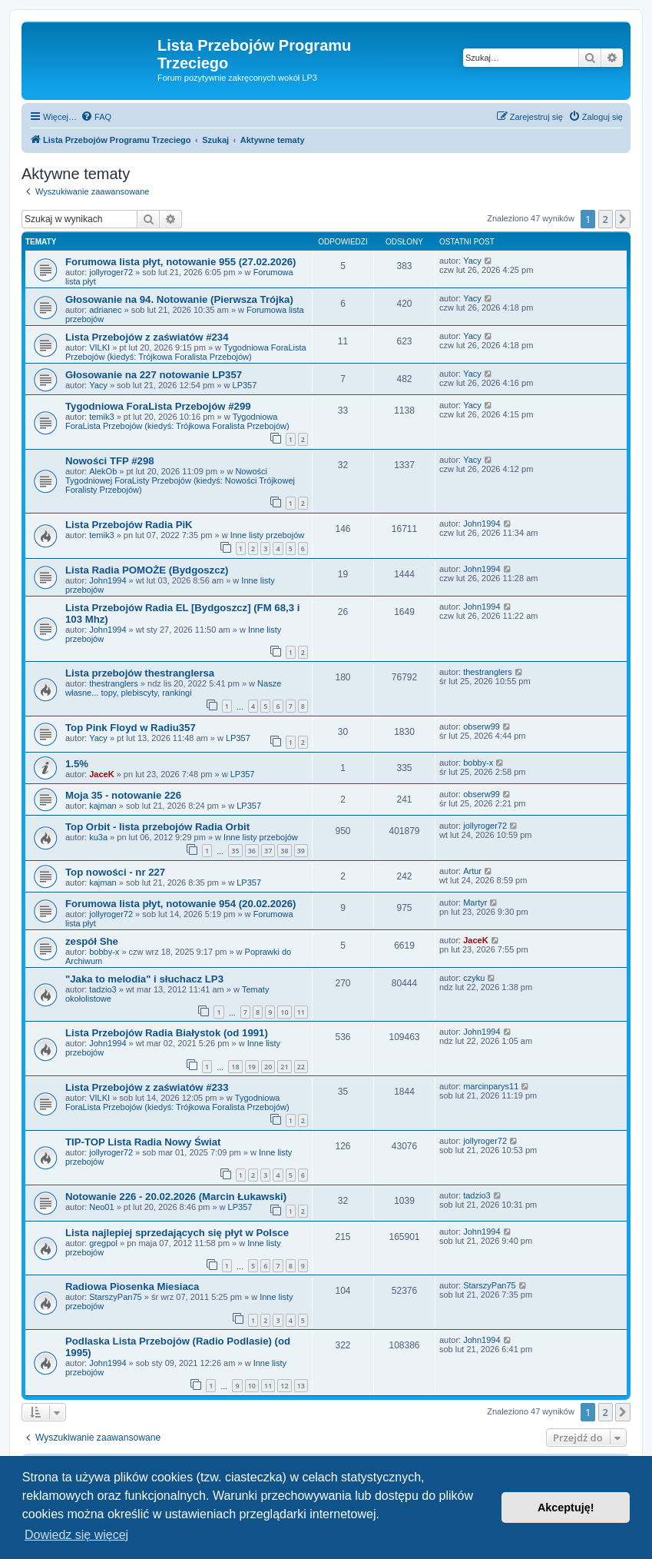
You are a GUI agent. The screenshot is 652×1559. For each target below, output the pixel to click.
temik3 (101, 416)
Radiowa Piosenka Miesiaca (132, 1286)
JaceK (101, 774)
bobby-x (478, 762)
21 (284, 1067)
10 (284, 1012)
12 (284, 1386)
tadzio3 (102, 989)
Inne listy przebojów (267, 535)
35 (235, 851)
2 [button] (605, 219)
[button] (622, 219)
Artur (472, 871)
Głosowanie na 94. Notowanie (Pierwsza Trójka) (179, 299)
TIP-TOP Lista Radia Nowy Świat (143, 1142)
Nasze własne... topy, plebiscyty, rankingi (173, 688)
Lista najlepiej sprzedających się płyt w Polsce (177, 1232)
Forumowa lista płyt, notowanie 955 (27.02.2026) (180, 262)
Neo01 (101, 1207)
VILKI (99, 347)
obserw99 (481, 726)
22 (301, 1067)
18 (235, 1067)
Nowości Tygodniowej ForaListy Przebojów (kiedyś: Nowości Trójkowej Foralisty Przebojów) (180, 480)
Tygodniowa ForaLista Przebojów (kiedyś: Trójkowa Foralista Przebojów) (185, 352)
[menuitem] (96, 117)
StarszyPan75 (115, 1296)
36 (252, 851)
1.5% (76, 764)
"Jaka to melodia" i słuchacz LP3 (144, 979)
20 (268, 1067)
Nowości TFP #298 (109, 461)
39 (301, 851)
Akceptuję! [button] (566, 1507)
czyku (474, 977)
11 (301, 1012)
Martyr (475, 902)
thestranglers (113, 683)
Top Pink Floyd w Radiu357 (130, 727)
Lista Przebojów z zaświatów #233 (147, 1087)
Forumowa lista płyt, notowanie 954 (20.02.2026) (180, 903)
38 (284, 851)
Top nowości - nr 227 (115, 872)
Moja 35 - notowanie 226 (123, 795)
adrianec (105, 309)
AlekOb (103, 471)
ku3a (98, 837)
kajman (102, 805)
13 (301, 1386)
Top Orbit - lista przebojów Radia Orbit (157, 827)
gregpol (103, 1243)
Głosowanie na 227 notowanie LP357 (153, 375)
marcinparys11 (490, 1086)
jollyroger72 (111, 272)
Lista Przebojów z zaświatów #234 (147, 337)
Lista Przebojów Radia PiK (129, 524)
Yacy (472, 260)
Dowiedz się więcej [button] (76, 1534)
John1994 (481, 523)
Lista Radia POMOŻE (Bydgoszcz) (147, 570)
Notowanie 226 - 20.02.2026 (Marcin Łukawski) (175, 1196)
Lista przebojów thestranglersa (139, 673)
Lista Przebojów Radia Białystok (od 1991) (166, 1033)
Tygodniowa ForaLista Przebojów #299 (158, 406)
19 (252, 1067)
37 (268, 851)
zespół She (91, 941)
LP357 (245, 385)
